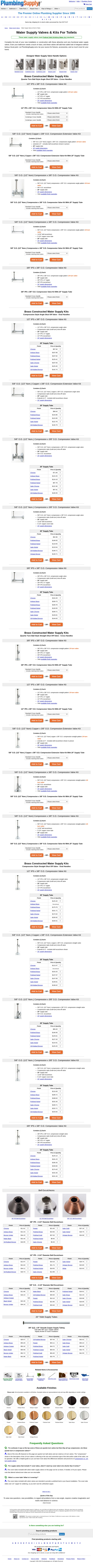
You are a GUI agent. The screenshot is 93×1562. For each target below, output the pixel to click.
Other (56, 8)
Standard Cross (19, 66)
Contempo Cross (30, 66)
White (64, 1268)
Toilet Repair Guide (74, 1375)
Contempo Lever (41, 66)
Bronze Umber (8, 1235)
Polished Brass (35, 356)
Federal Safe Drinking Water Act (55, 37)
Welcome (72, 1)
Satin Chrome (34, 363)
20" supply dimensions (44, 100)
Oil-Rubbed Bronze (36, 369)
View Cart (56, 126)
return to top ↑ (46, 1491)
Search (89, 8)
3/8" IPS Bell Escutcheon (18, 1206)
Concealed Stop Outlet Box (41, 1376)
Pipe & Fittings (47, 8)
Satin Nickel (34, 366)
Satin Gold (65, 1228)
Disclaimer (61, 1559)
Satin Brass (66, 1295)
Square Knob (63, 66)
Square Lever (52, 66)
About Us (16, 1559)
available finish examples (49, 103)
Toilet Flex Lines (52, 1375)
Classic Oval (74, 66)
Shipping (44, 1559)
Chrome (32, 349)
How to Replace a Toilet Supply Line (63, 1376)
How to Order (35, 1559)
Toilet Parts (23, 8)
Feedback (52, 1559)
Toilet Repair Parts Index (85, 1376)
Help (78, 1)
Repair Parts (34, 8)
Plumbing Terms (86, 1)
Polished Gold (37, 1235)
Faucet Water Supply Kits (30, 1376)
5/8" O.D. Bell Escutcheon (74, 1206)
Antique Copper (9, 1298)
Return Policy (81, 1559)
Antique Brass (34, 352)
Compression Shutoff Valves (19, 1376)
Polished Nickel (35, 359)
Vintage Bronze (35, 554)
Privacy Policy (70, 1559)
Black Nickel (8, 1301)
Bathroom (13, 8)
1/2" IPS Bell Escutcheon (46, 1206)
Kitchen (4, 8)
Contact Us (25, 1559)
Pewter (35, 1228)
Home (9, 1559)
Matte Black (7, 1238)
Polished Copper (38, 1350)
